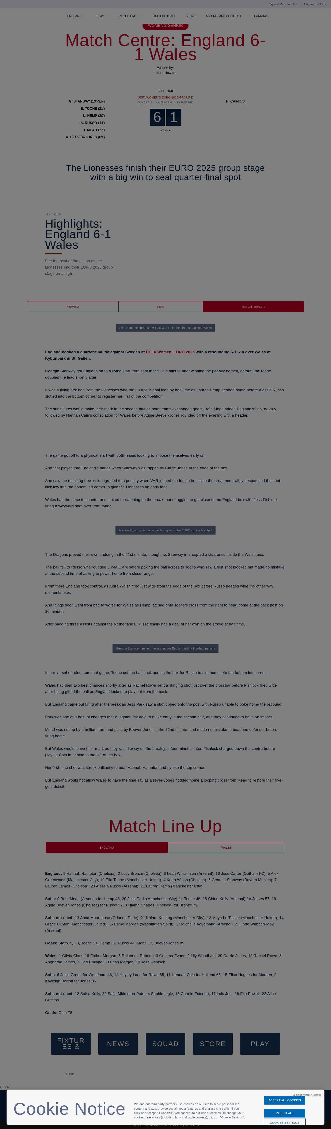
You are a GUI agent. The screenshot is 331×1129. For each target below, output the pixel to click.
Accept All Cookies (284, 1098)
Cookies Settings (284, 1120)
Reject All (285, 1111)
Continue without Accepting (307, 1092)
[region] (165, 1107)
